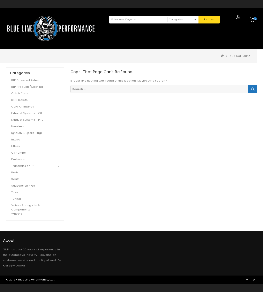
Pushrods (18, 159)
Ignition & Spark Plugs (27, 133)
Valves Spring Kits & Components (25, 207)
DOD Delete (19, 100)
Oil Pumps (18, 153)
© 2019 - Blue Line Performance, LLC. (30, 279)
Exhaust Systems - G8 (26, 113)
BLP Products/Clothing (27, 87)
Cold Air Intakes (22, 107)
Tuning (16, 199)
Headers (17, 126)
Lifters (15, 146)
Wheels (16, 214)
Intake (15, 139)
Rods (14, 172)
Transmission (23, 166)
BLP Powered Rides (25, 80)
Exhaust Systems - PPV (27, 120)
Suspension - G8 (23, 186)
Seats (15, 179)
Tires (14, 192)
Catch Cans (19, 93)
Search (209, 19)
